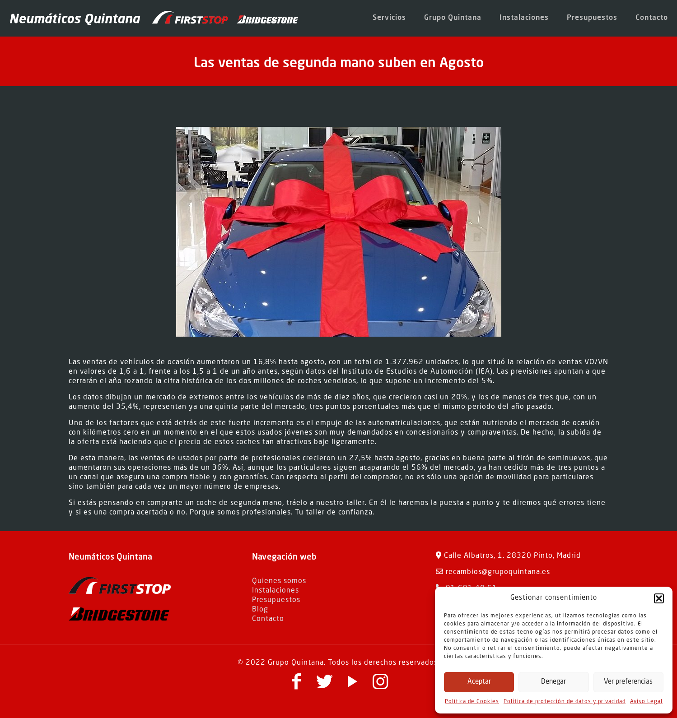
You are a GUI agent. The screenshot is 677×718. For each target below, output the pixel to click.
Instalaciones (275, 590)
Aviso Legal (646, 701)
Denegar (553, 682)
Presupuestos (276, 600)
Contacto (268, 619)
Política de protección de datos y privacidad (565, 701)
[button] (658, 598)
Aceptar (479, 682)
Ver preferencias (628, 682)
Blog (260, 609)
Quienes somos (279, 581)
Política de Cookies (472, 701)
